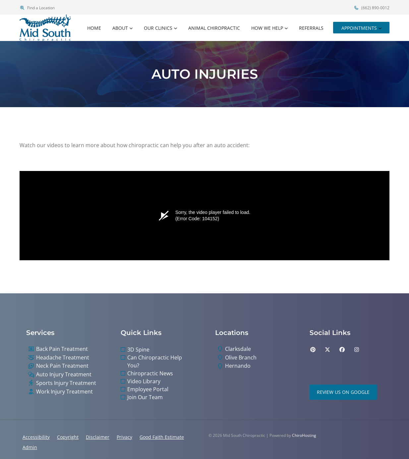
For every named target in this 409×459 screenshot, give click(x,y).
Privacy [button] (124, 437)
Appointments (359, 28)
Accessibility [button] (36, 437)
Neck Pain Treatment (62, 365)
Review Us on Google (343, 392)
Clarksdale (238, 349)
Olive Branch (241, 357)
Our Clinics (158, 28)
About (120, 28)
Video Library (143, 381)
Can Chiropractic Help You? (154, 361)
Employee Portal (147, 389)
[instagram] (356, 350)
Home (94, 28)
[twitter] (327, 350)
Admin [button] (30, 447)
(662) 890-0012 (371, 8)
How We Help (267, 28)
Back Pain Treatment (62, 349)
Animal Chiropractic (214, 28)
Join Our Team (145, 397)
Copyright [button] (68, 437)
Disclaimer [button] (97, 437)
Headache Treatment (62, 357)
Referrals (311, 28)
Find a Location (37, 8)
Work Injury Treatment (64, 391)
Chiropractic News (150, 373)
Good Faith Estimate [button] (162, 437)
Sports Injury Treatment (66, 383)
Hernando (238, 365)
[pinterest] (313, 350)
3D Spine (138, 349)
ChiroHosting (304, 435)
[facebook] (342, 350)
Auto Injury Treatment (63, 374)
